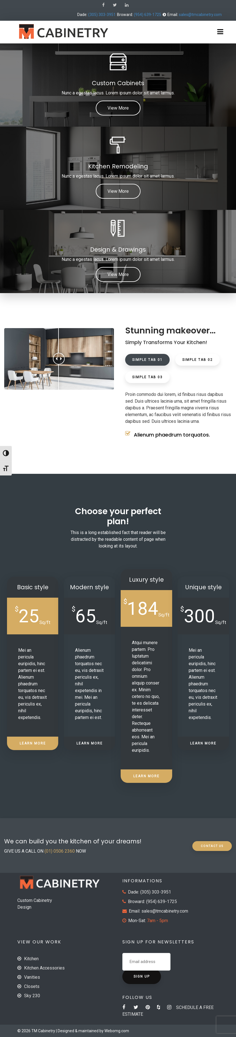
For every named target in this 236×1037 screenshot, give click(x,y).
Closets (31, 986)
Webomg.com (116, 1031)
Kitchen (31, 958)
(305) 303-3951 (102, 14)
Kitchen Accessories (44, 968)
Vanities (32, 977)
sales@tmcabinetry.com (200, 14)
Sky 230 (32, 995)
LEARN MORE (33, 743)
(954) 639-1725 (147, 14)
